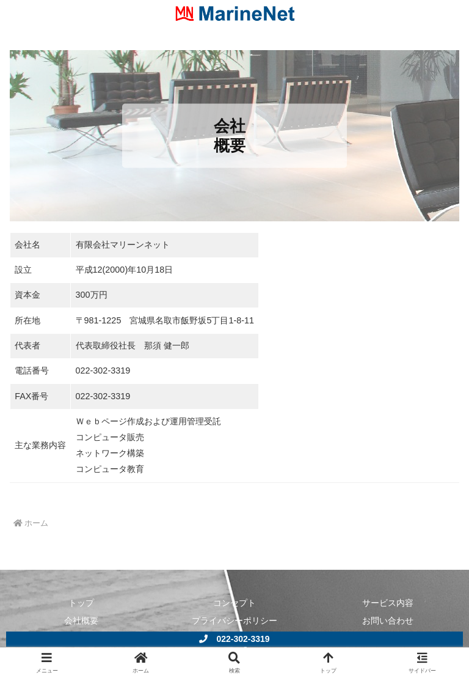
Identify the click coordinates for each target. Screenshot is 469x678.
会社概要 (81, 620)
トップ (81, 603)
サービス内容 (387, 603)
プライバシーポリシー (234, 620)
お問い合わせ (387, 620)
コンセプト (234, 603)
